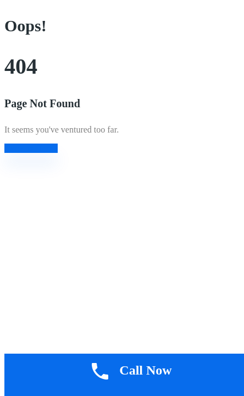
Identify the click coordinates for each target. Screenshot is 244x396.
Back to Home (31, 148)
